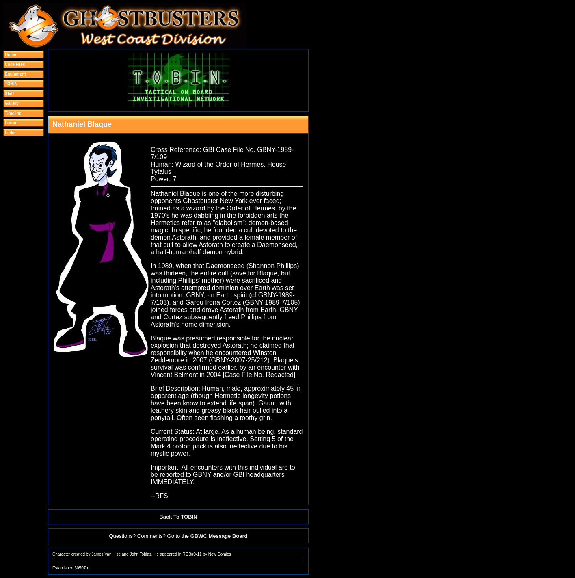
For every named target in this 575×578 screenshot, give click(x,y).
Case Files (15, 64)
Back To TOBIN (178, 517)
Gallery (12, 103)
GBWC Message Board (219, 536)
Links (10, 132)
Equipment (15, 74)
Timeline (13, 113)
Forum (11, 123)
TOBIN (11, 84)
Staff (9, 93)
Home (10, 54)
